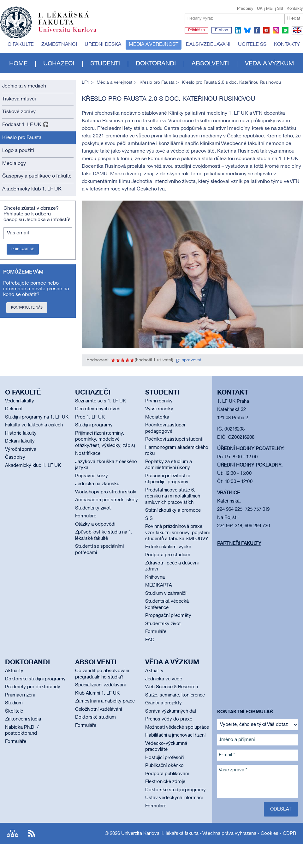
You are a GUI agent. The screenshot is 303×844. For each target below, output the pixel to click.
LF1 (85, 83)
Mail (270, 9)
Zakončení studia (23, 719)
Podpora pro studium (167, 555)
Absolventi (210, 64)
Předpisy (245, 9)
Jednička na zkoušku (97, 484)
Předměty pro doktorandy (32, 687)
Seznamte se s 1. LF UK (100, 401)
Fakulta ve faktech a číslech (34, 425)
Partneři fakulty (239, 543)
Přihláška (196, 30)
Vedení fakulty (19, 401)
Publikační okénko (164, 765)
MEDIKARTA (158, 585)
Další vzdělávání (208, 44)
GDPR (289, 833)
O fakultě (21, 44)
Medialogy (14, 163)
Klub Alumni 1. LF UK (97, 693)
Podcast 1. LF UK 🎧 (25, 125)
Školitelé (14, 711)
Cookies (269, 833)
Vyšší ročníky (159, 409)
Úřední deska (103, 44)
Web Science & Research (171, 687)
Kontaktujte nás (27, 307)
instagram (276, 30)
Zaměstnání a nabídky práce (105, 701)
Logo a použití (18, 150)
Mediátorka (157, 417)
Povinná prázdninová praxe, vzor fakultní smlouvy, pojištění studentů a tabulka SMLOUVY (177, 532)
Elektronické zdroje (165, 782)
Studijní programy (94, 425)
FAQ (149, 640)
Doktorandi (156, 64)
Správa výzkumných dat (170, 711)
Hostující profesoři (164, 758)
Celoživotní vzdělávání (98, 709)
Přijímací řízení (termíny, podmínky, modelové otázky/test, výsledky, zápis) (105, 439)
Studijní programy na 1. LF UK (36, 417)
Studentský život (93, 508)
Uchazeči (58, 64)
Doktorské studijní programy (35, 679)
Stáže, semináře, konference (175, 695)
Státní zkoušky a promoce (173, 510)
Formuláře (85, 516)
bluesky (247, 30)
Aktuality (14, 671)
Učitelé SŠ (252, 44)
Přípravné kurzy (91, 476)
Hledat (293, 18)
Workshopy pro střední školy (105, 492)
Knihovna (155, 577)
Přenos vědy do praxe (168, 719)
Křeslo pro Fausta (22, 138)
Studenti (105, 64)
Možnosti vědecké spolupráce (177, 727)
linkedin (238, 30)
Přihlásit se (22, 249)
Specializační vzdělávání (100, 685)
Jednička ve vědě (163, 679)
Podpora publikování (167, 774)
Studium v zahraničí (165, 593)
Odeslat (281, 809)
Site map (12, 833)
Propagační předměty (168, 615)
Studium (14, 703)
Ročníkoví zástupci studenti (174, 439)
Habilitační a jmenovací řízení (175, 735)
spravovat (191, 360)
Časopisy (15, 457)
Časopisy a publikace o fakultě (37, 176)
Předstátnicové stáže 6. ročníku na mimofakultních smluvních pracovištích (172, 496)
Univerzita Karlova (72, 33)
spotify (285, 30)
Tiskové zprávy (19, 112)
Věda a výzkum (269, 64)
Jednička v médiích (24, 86)
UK (260, 9)
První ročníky (159, 401)
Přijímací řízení (20, 695)
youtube (266, 30)
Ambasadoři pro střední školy (106, 500)
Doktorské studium (95, 717)
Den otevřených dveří (97, 409)
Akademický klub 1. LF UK (32, 189)
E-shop (221, 30)
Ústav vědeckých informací (174, 798)
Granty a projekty (163, 703)
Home (18, 64)
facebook (257, 30)
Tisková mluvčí (19, 99)
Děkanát (14, 409)
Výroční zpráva (20, 449)
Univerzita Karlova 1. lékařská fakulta (160, 833)
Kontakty (295, 9)
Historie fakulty (21, 433)
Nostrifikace (87, 453)
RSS (31, 833)
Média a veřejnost (153, 44)
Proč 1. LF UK (90, 417)
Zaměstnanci (59, 44)
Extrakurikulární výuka (168, 547)
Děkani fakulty (20, 441)
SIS (280, 9)
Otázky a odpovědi (95, 524)
